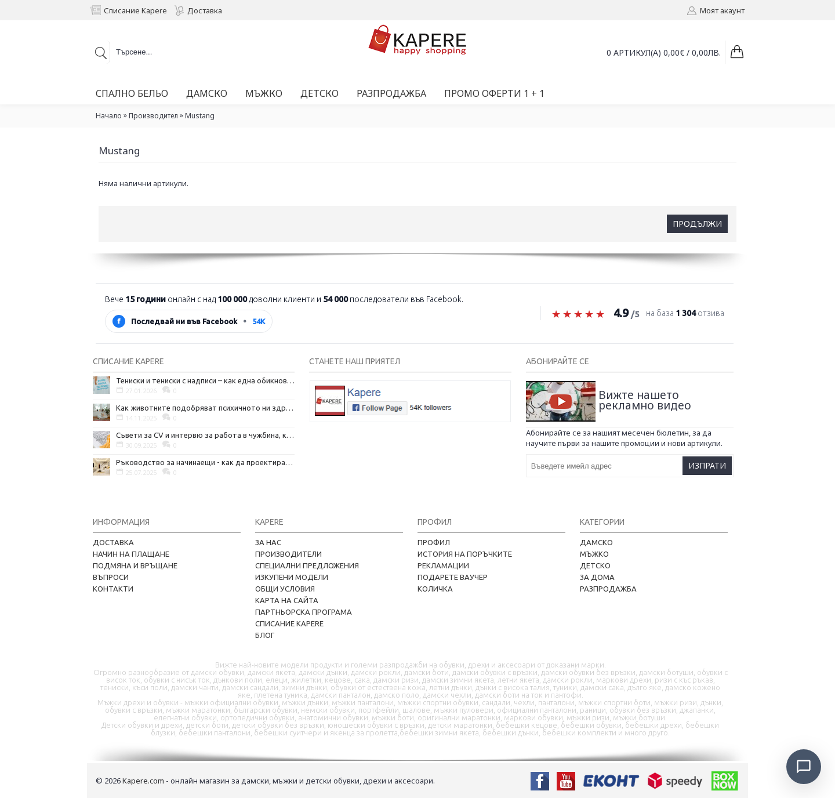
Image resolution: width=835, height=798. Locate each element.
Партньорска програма (303, 612)
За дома (597, 577)
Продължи (697, 223)
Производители (288, 554)
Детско (595, 565)
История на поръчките (465, 554)
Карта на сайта (286, 600)
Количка (435, 589)
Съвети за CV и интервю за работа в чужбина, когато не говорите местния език (205, 435)
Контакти (113, 589)
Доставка (113, 542)
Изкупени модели (291, 577)
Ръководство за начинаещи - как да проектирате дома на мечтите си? (205, 462)
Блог (264, 635)
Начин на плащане (131, 554)
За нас (268, 542)
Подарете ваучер (453, 577)
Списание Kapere (289, 623)
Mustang (200, 116)
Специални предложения (307, 565)
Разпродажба (608, 589)
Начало (109, 116)
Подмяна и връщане (135, 565)
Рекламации (443, 565)
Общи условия (285, 589)
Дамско (596, 542)
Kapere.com (143, 780)
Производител (153, 116)
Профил (434, 542)
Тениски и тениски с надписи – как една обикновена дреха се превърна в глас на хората (205, 380)
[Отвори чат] (803, 766)
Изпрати (707, 465)
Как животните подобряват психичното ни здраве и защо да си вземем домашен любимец (205, 408)
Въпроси (111, 577)
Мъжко (594, 554)
